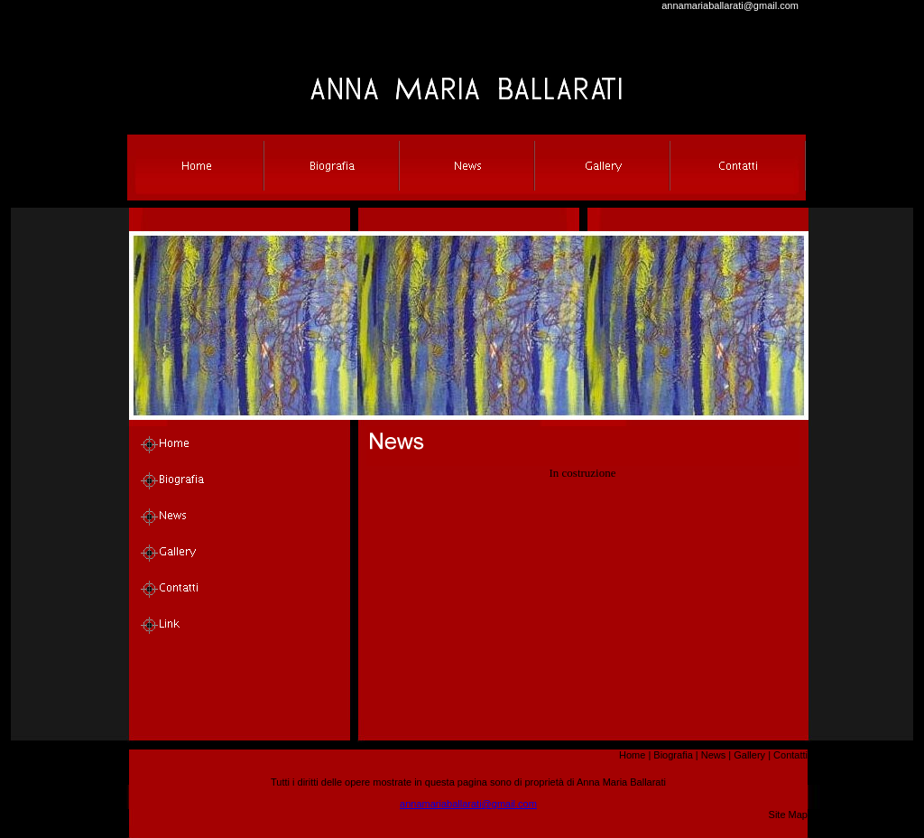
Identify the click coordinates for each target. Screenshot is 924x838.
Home (632, 755)
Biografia (672, 755)
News (713, 755)
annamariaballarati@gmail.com (730, 5)
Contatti (790, 755)
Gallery (749, 755)
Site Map (788, 814)
